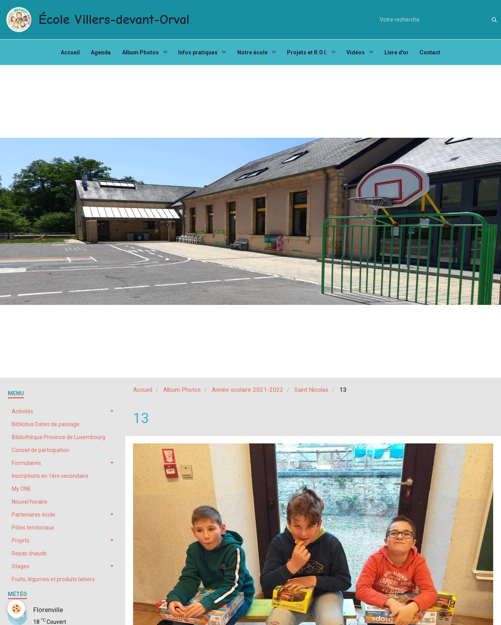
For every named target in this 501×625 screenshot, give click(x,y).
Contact (432, 53)
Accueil (67, 53)
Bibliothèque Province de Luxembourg (58, 439)
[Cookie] (16, 609)
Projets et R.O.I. (308, 53)
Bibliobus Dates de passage (45, 426)
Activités (22, 413)
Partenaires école (33, 516)
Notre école (253, 53)
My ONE (21, 491)
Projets (20, 542)
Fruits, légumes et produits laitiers (53, 581)
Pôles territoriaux (33, 529)
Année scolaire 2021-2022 (247, 391)
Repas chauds (29, 555)
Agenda (99, 53)
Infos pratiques (198, 53)
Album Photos (140, 53)
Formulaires (26, 465)
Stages (20, 568)
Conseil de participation (40, 452)
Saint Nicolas (311, 391)
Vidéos (358, 53)
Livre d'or (398, 53)
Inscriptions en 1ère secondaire (50, 478)
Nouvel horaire (29, 504)
